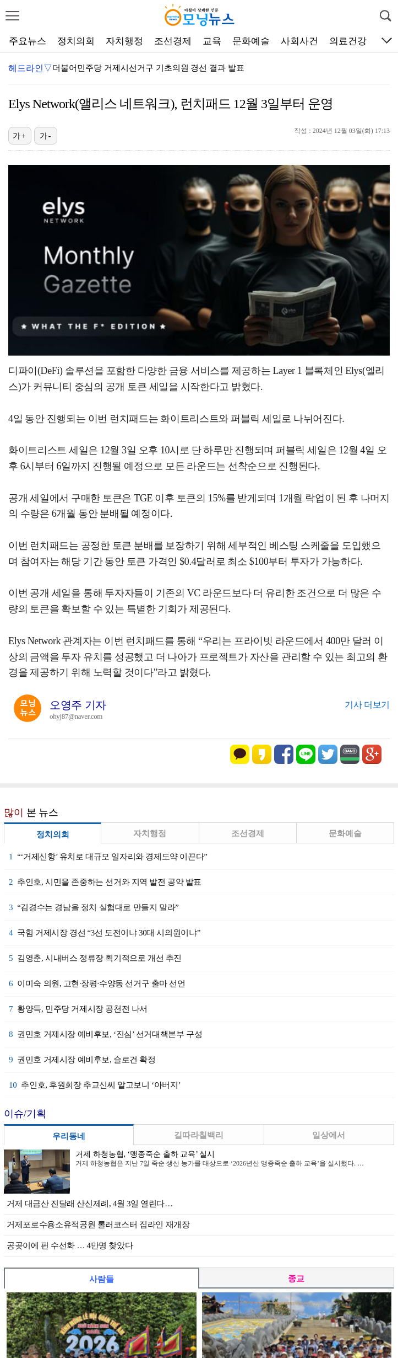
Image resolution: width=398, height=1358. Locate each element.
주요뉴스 (27, 41)
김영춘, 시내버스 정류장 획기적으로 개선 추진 (95, 958)
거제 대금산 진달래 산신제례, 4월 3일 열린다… (90, 1203)
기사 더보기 (367, 704)
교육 (212, 41)
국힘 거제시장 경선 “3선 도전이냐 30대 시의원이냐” (104, 932)
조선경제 (173, 41)
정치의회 (76, 41)
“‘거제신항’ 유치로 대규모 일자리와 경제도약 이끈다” (108, 856)
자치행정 (124, 41)
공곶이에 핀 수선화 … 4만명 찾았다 (70, 1245)
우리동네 (68, 1136)
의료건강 (348, 41)
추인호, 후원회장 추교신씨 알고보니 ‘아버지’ (95, 1085)
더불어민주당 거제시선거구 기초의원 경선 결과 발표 (148, 67)
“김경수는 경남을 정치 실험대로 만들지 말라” (93, 907)
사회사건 (299, 41)
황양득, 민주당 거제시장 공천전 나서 (78, 1008)
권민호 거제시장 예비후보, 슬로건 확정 (82, 1059)
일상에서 (328, 1135)
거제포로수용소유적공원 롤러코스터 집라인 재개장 (98, 1224)
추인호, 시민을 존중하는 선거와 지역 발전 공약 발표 (105, 882)
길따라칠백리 (198, 1135)
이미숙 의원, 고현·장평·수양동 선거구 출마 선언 (97, 983)
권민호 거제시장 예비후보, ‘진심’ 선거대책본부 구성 (105, 1034)
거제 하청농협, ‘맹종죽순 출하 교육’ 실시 (145, 1154)
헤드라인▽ (30, 68)
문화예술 (251, 41)
